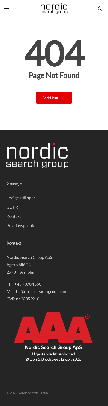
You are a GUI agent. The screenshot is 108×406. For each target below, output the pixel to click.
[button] (6, 8)
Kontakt (13, 216)
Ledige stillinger (20, 197)
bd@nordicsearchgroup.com (41, 291)
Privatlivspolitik (20, 225)
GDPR (12, 206)
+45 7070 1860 (27, 284)
